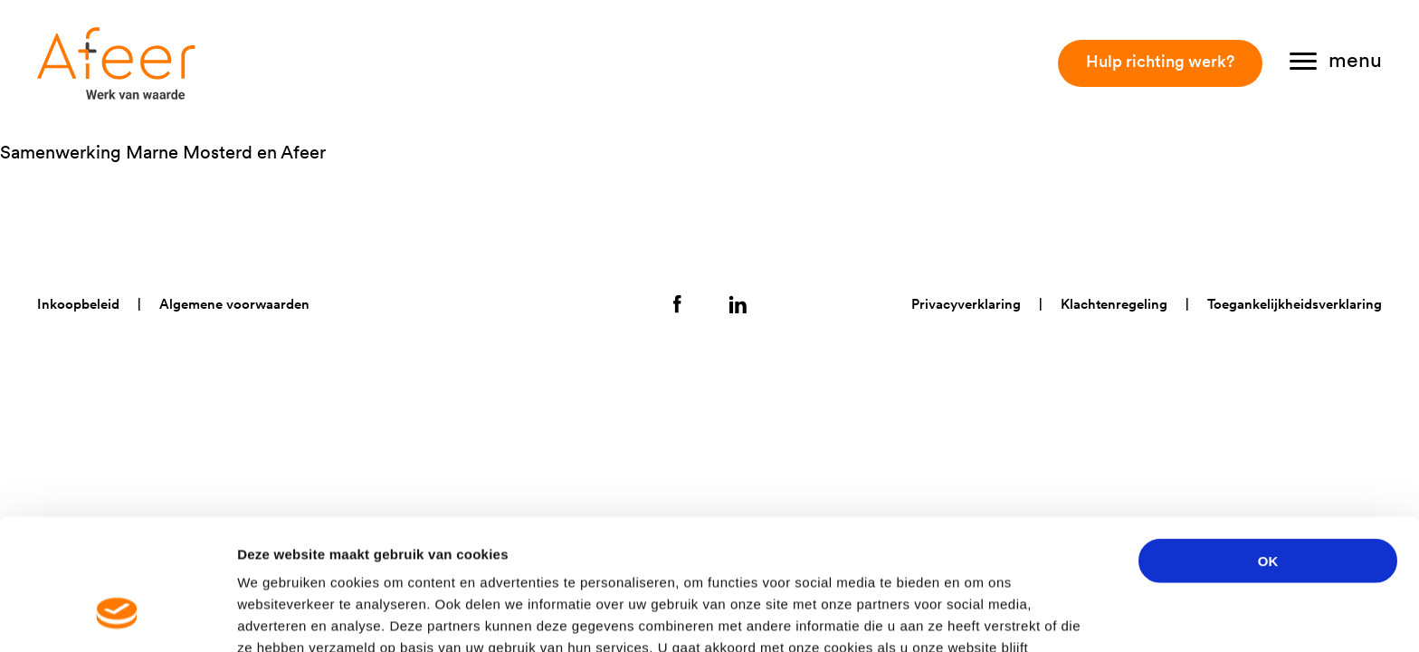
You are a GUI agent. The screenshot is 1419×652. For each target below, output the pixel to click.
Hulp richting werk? (1160, 61)
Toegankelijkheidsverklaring (1294, 303)
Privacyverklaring (966, 303)
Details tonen (978, 616)
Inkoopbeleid (78, 303)
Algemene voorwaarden (234, 303)
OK (1268, 448)
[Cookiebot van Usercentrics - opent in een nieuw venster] (117, 616)
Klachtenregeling (1114, 303)
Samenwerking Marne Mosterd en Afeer (163, 152)
